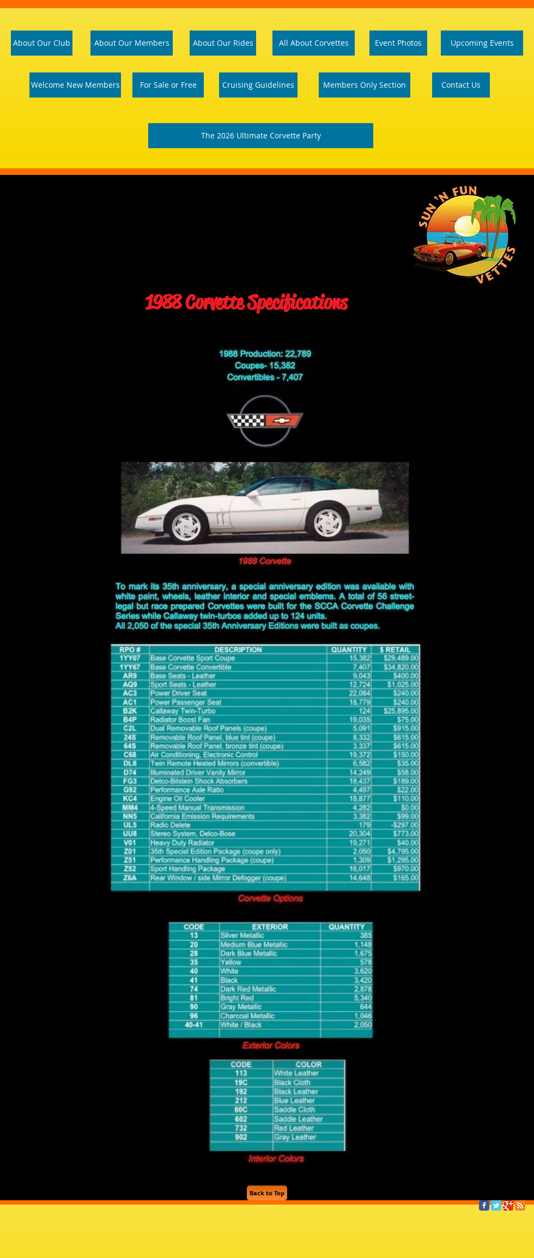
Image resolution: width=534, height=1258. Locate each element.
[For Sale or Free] (168, 85)
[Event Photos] (398, 43)
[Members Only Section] (364, 85)
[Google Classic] (508, 1205)
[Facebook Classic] (484, 1205)
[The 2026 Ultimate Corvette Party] (260, 135)
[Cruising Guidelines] (258, 85)
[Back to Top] (267, 1193)
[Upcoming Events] (482, 43)
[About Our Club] (41, 43)
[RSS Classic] (520, 1205)
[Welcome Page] (75, 85)
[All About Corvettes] (313, 43)
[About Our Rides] (223, 43)
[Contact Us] (461, 85)
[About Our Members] (131, 43)
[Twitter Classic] (496, 1205)
